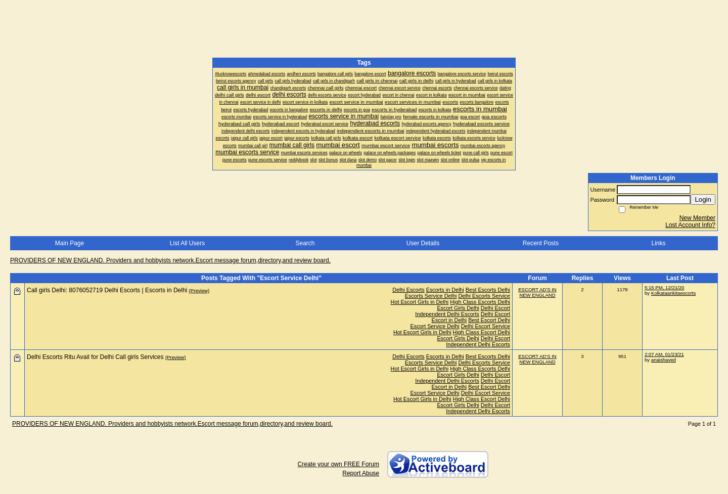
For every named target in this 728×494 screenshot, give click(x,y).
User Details (422, 243)
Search (304, 243)
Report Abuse (360, 473)
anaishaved (663, 360)
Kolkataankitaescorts (673, 293)
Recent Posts (541, 243)
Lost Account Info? (690, 225)
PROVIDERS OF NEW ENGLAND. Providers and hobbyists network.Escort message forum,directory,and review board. (170, 260)
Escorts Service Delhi (431, 296)
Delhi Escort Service (485, 326)
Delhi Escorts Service (484, 296)
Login (703, 199)
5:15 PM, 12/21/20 (664, 287)
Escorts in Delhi (445, 290)
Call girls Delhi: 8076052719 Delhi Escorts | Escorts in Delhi (107, 290)
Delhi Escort (495, 308)
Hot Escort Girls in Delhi (420, 302)
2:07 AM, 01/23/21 (664, 354)
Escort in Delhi (449, 320)
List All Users (187, 243)
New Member (697, 217)
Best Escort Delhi (489, 320)
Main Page (69, 243)
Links (658, 243)
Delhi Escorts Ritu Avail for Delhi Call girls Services (95, 357)
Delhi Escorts (408, 290)
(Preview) (199, 290)
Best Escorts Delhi (488, 290)
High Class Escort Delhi (481, 332)
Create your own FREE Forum (338, 464)
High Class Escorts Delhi (480, 302)
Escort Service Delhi (435, 326)
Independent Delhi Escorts (447, 314)
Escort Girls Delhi (458, 308)
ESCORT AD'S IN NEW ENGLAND (537, 292)
